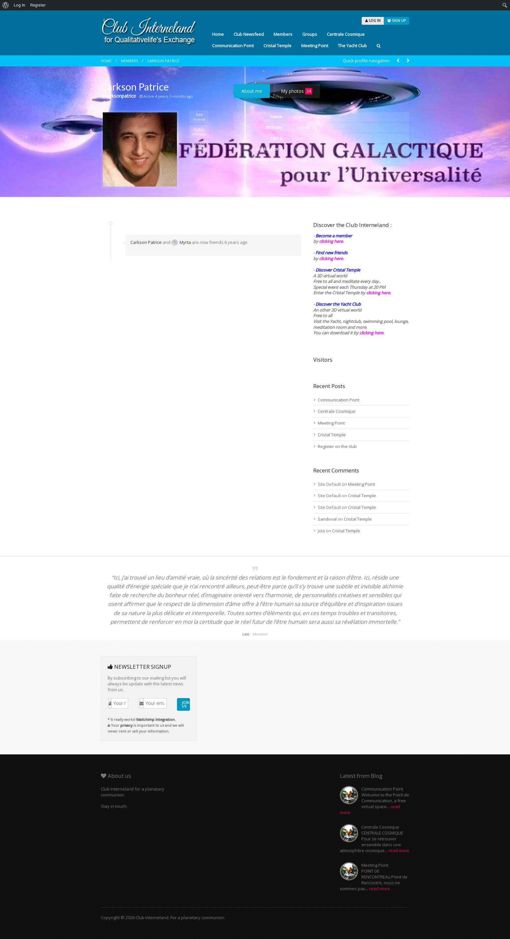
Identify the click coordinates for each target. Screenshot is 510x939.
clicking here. (331, 241)
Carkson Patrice (163, 60)
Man (299, 138)
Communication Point (233, 46)
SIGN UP (396, 20)
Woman (303, 149)
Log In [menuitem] (19, 5)
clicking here (371, 333)
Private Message (199, 146)
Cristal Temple (277, 46)
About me (251, 91)
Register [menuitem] (38, 5)
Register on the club (337, 446)
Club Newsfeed (249, 34)
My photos (296, 91)
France (302, 181)
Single (301, 160)
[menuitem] (5, 5)
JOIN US (185, 704)
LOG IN (373, 20)
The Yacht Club (352, 46)
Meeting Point (314, 46)
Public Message (199, 131)
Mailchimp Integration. (156, 719)
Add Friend (199, 117)
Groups (309, 34)
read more (398, 850)
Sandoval (327, 519)
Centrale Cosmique (346, 34)
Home (218, 34)
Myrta (181, 242)
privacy (126, 725)
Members (283, 34)
